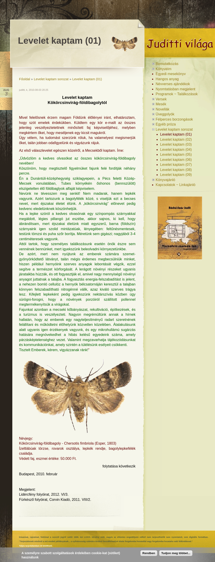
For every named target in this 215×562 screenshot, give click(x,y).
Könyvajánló (165, 180)
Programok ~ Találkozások (177, 94)
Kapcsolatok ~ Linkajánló (175, 185)
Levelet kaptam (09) (176, 175)
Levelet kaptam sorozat (51, 79)
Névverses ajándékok (173, 84)
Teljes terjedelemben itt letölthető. (36, 546)
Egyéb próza (166, 124)
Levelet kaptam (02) (176, 139)
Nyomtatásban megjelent (175, 89)
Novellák (162, 109)
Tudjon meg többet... (175, 553)
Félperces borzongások (174, 119)
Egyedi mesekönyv (171, 74)
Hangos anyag (167, 79)
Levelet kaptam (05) (176, 154)
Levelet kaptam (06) (176, 160)
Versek (161, 99)
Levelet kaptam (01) (87, 79)
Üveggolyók (165, 114)
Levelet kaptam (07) (176, 164)
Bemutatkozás (167, 64)
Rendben (148, 553)
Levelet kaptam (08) (176, 170)
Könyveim (163, 69)
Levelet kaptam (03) (176, 144)
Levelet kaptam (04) (176, 149)
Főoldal (24, 79)
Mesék (161, 104)
